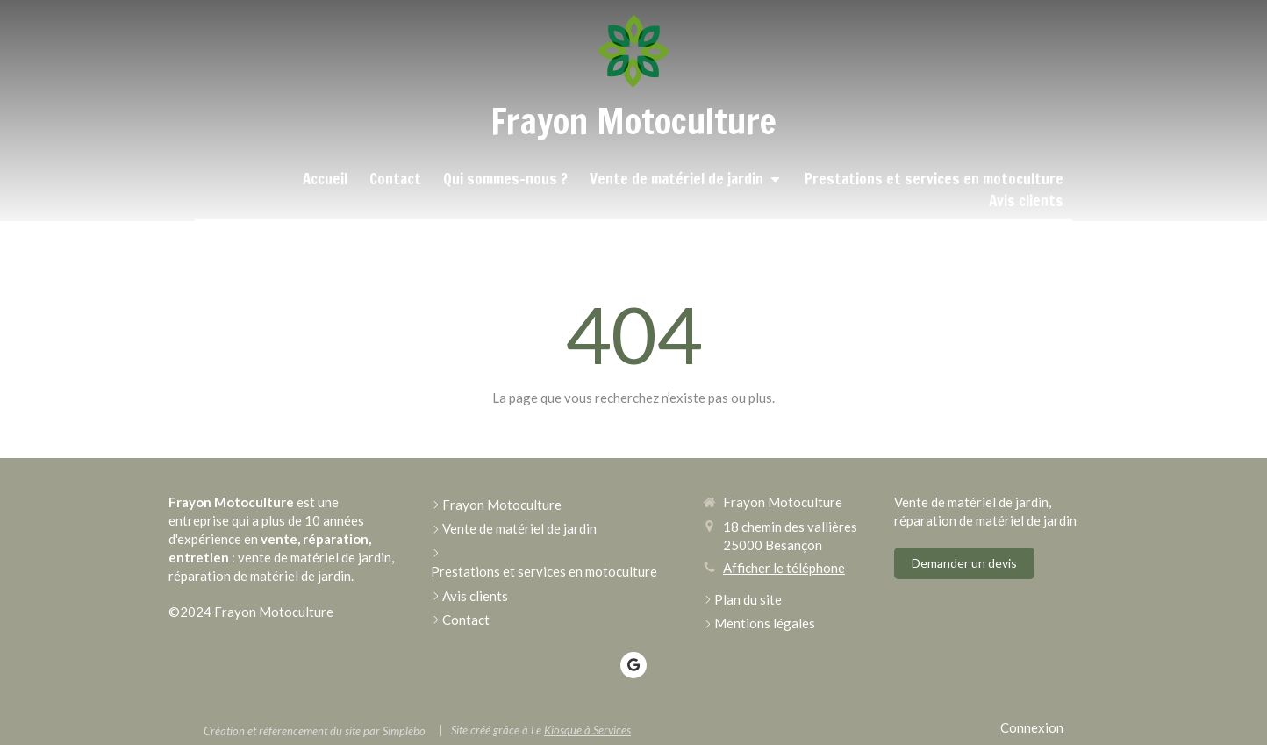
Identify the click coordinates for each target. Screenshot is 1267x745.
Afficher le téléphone (784, 568)
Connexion (1031, 727)
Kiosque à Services (587, 730)
